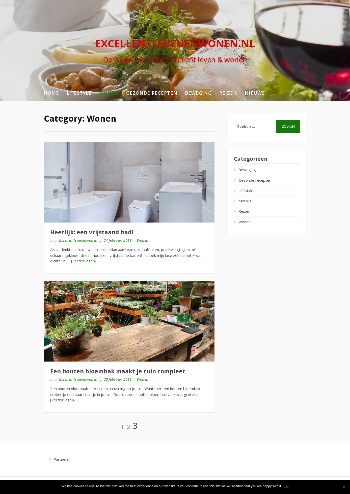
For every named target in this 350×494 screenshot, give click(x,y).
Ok (286, 486)
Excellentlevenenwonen (78, 240)
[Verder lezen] (83, 260)
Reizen (228, 93)
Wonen (109, 93)
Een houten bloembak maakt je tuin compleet (117, 371)
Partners (61, 459)
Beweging (198, 93)
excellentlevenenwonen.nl (175, 43)
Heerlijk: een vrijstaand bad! (91, 232)
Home (51, 93)
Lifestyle (79, 93)
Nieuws (255, 93)
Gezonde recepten (151, 93)
